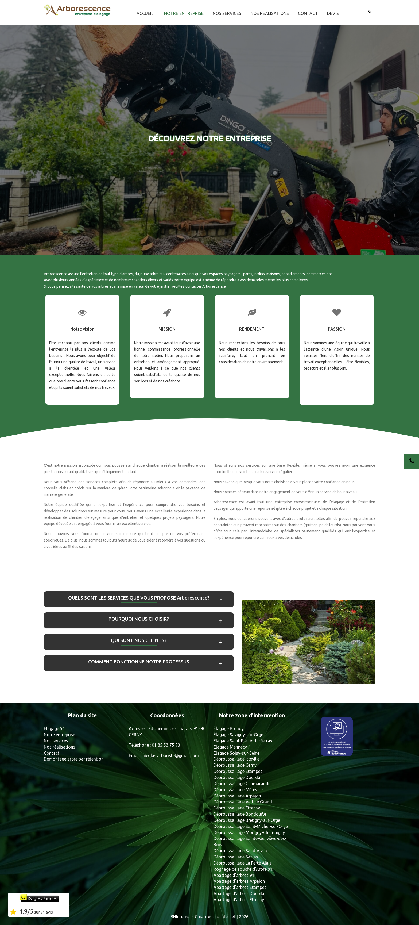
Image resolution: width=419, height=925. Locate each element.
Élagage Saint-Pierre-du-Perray (243, 740)
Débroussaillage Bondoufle (240, 814)
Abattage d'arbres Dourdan (240, 893)
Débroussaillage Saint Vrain (240, 850)
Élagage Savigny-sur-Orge (238, 734)
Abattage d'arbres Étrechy (239, 899)
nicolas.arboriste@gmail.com (170, 755)
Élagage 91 (54, 728)
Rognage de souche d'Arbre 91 (243, 869)
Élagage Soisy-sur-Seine (236, 753)
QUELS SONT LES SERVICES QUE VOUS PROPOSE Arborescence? (139, 597)
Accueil (145, 13)
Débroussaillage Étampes (238, 771)
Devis (333, 13)
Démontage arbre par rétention (74, 759)
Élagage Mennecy (230, 746)
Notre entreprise (184, 13)
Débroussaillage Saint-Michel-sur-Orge (251, 826)
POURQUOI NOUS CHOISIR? (138, 618)
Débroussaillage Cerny (235, 765)
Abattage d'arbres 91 (234, 875)
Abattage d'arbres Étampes (240, 887)
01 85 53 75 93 (166, 745)
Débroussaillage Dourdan (238, 777)
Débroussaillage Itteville (236, 759)
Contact (308, 13)
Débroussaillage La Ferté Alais (242, 863)
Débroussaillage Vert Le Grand (243, 801)
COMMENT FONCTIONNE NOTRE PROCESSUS (138, 661)
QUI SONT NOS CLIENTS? (138, 640)
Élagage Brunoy (229, 728)
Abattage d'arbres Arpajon (239, 881)
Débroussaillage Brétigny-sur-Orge (247, 820)
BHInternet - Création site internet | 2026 (209, 916)
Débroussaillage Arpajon (237, 795)
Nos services (227, 13)
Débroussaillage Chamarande (242, 783)
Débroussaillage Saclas (236, 856)
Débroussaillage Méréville (238, 789)
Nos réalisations (269, 13)
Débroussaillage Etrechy (237, 807)
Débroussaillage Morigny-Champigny (249, 832)
